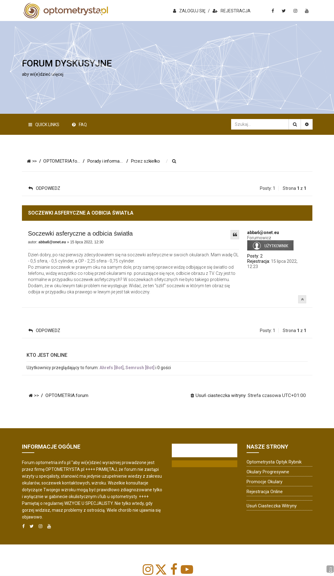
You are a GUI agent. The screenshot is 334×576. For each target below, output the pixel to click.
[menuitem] (179, 161)
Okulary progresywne (268, 472)
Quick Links (43, 124)
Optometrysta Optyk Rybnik (274, 462)
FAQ (79, 124)
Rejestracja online (265, 491)
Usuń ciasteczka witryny (272, 506)
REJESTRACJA (232, 10)
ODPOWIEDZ (44, 188)
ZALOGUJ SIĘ (189, 10)
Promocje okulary (264, 481)
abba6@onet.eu (263, 232)
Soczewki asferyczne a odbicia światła (80, 233)
